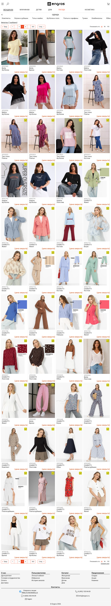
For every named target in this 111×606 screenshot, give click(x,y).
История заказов (38, 580)
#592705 (32, 331)
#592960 (5, 66)
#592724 (5, 243)
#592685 (32, 463)
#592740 (60, 199)
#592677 (32, 552)
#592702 (60, 331)
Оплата (4, 580)
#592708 (5, 331)
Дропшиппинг (6, 576)
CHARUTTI (88, 200)
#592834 (60, 110)
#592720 (60, 243)
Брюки (31, 70)
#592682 (5, 508)
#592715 (32, 287)
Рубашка (60, 335)
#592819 (87, 155)
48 (102, 26)
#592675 (87, 552)
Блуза (86, 246)
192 (108, 26)
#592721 (32, 243)
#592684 (60, 463)
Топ (85, 555)
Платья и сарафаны (70, 18)
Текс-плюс (88, 112)
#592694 (87, 375)
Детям (64, 580)
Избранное (36, 578)
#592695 (60, 375)
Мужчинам (66, 578)
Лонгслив (87, 70)
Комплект (87, 423)
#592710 (87, 287)
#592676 (60, 552)
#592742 (5, 199)
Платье (86, 114)
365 (33, 27)
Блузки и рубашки (21, 18)
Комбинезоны (97, 18)
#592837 (87, 66)
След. (41, 27)
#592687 (87, 419)
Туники (85, 18)
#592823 (60, 155)
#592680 (60, 508)
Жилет (86, 335)
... (15, 27)
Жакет (86, 202)
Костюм (60, 70)
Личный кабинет (38, 576)
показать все (105, 563)
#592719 (87, 243)
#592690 (32, 419)
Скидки (94, 576)
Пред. (4, 27)
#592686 (5, 463)
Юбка (59, 379)
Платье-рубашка (90, 467)
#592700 (87, 331)
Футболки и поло (53, 18)
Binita (4, 68)
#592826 (87, 110)
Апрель (4, 200)
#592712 (60, 287)
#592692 (5, 419)
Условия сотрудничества (10, 578)
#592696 (32, 375)
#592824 (32, 155)
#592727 (87, 199)
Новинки (95, 580)
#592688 (60, 419)
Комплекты (6, 18)
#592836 (5, 110)
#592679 (87, 508)
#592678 (5, 552)
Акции (94, 578)
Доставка (4, 583)
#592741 (32, 199)
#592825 (5, 155)
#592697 (5, 375)
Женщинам (55, 14)
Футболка (5, 70)
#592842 (60, 66)
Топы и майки (37, 18)
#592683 (87, 463)
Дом (63, 583)
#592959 (32, 66)
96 (105, 26)
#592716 (5, 287)
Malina (59, 68)
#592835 (32, 110)
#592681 (32, 508)
